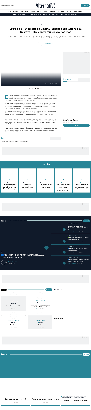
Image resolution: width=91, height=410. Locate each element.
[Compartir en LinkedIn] (35, 89)
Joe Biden (64, 182)
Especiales (5, 354)
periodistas (11, 141)
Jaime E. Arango (40, 320)
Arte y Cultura (60, 11)
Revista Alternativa (49, 43)
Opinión (69, 11)
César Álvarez (13, 301)
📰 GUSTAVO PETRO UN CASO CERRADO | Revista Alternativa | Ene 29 (78, 228)
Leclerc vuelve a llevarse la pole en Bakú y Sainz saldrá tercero (27, 187)
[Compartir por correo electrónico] (38, 89)
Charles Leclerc (28, 182)
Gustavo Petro (55, 14)
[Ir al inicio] (45, 5)
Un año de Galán (70, 120)
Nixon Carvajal (40, 300)
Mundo (45, 11)
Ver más (86, 220)
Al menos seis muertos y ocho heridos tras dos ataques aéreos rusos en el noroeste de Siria (81, 187)
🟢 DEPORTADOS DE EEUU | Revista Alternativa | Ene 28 (78, 238)
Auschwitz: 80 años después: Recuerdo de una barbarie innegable (40, 306)
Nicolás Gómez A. (13, 320)
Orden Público (24, 11)
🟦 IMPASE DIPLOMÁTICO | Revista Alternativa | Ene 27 (78, 249)
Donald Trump (74, 14)
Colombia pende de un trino (13, 305)
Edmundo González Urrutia (34, 14)
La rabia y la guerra (40, 324)
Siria (82, 182)
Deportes (52, 11)
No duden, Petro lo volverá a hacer (14, 324)
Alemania (41, 302)
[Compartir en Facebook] (30, 89)
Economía (15, 11)
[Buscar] (89, 11)
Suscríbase (85, 5)
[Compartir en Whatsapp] (41, 89)
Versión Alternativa (73, 223)
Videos (3, 220)
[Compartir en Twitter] (33, 89)
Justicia (33, 11)
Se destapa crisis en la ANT (15, 399)
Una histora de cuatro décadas (76, 400)
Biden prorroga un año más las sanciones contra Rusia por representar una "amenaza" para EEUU (63, 187)
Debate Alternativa (64, 14)
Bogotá (39, 11)
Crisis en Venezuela (22, 14)
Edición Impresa (78, 11)
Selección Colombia (46, 182)
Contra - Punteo (72, 235)
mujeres (16, 141)
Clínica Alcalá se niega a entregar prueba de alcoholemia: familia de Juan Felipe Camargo (9, 187)
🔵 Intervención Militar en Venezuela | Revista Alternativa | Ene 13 (78, 260)
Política (9, 11)
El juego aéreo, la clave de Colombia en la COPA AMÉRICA (45, 186)
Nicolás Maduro (46, 14)
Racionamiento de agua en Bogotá (45, 399)
